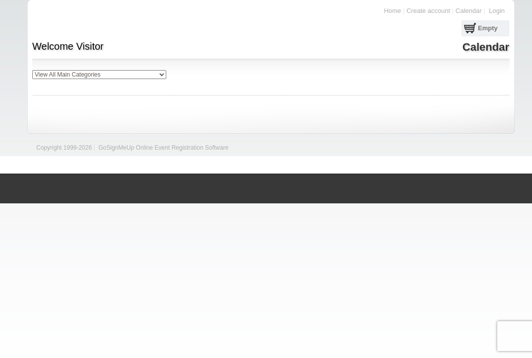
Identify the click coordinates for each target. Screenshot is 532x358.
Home (392, 10)
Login (497, 10)
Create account (428, 10)
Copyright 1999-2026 (64, 147)
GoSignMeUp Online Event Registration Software (163, 147)
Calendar (469, 10)
